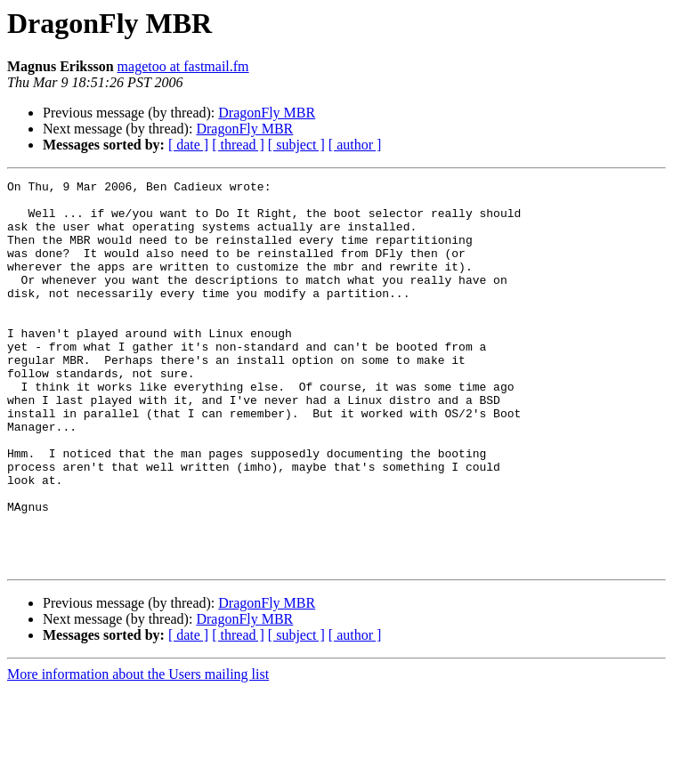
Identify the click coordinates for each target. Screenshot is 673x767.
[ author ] (355, 144)
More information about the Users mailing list (138, 751)
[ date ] (188, 144)
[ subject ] (296, 144)
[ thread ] (238, 144)
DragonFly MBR (266, 112)
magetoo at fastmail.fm (183, 66)
